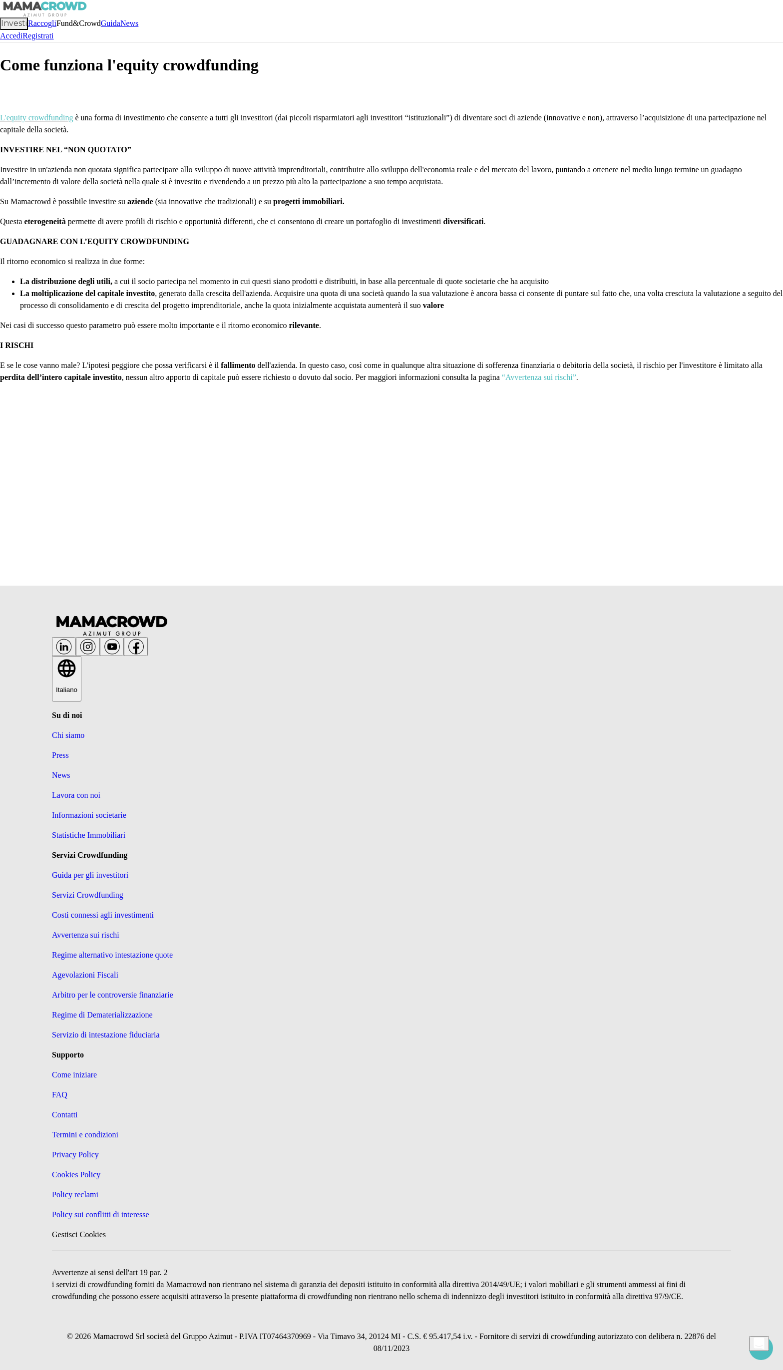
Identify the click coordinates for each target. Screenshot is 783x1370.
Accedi (11, 35)
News (129, 23)
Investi (14, 23)
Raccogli (42, 23)
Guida (110, 23)
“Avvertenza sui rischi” (539, 377)
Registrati (37, 35)
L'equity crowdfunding (36, 117)
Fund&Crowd (78, 23)
